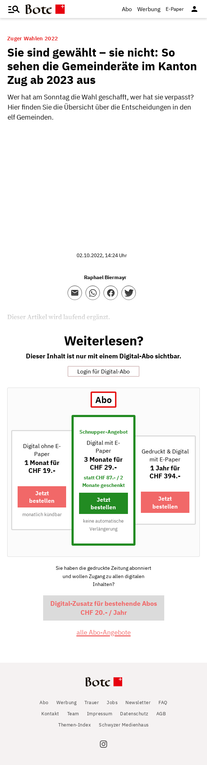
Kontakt (50, 714)
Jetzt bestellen (42, 497)
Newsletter (138, 702)
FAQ (162, 702)
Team (73, 714)
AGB (161, 714)
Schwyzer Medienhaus (124, 725)
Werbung (148, 9)
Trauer (91, 702)
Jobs (112, 702)
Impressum (99, 714)
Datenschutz (134, 714)
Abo (127, 9)
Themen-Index (74, 725)
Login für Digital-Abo (103, 371)
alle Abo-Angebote (104, 632)
